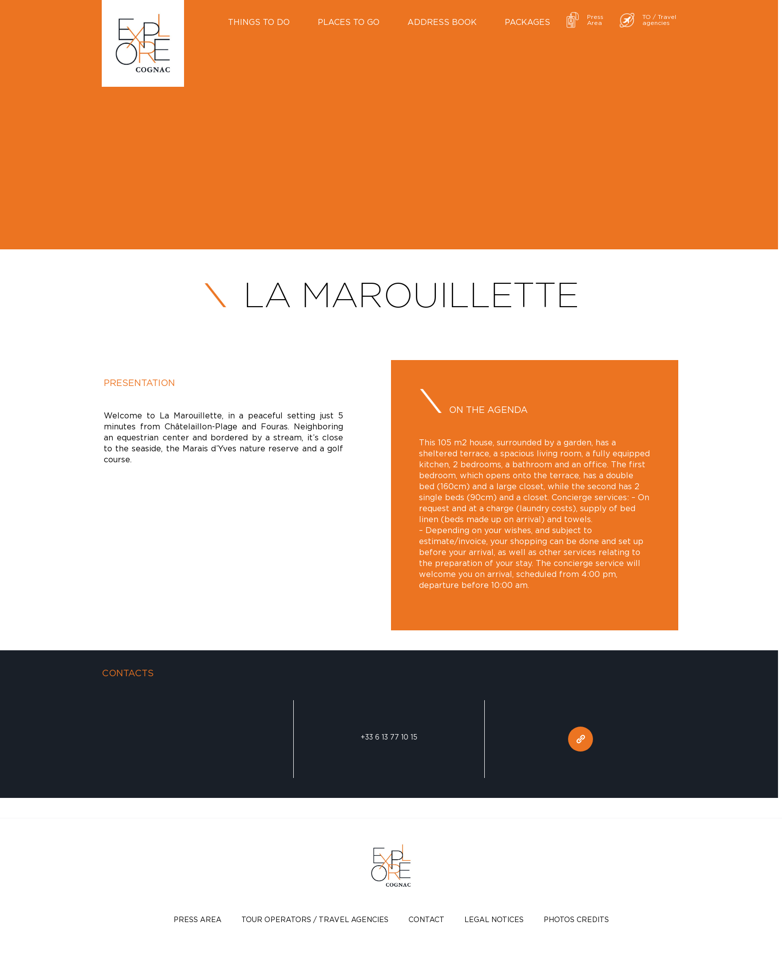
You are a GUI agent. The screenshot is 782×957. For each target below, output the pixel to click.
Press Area (197, 919)
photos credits (576, 919)
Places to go (349, 21)
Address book (442, 21)
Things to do (259, 21)
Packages (527, 21)
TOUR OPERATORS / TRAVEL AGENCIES (315, 919)
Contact (426, 919)
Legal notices (494, 919)
